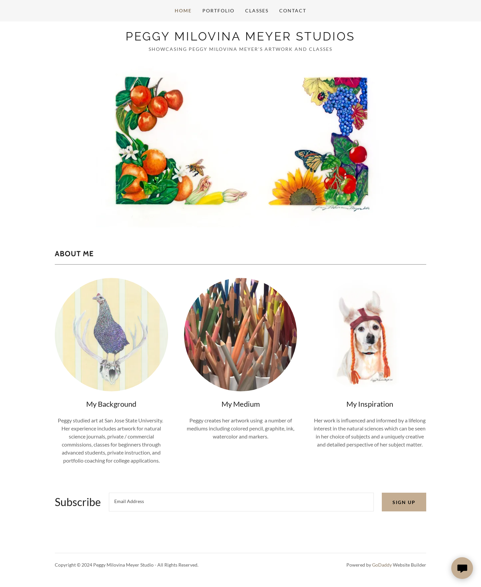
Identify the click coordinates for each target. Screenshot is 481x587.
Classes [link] (257, 10)
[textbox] (241, 502)
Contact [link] (292, 10)
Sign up (404, 502)
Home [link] (183, 10)
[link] (240, 38)
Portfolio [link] (218, 10)
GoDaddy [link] (382, 565)
